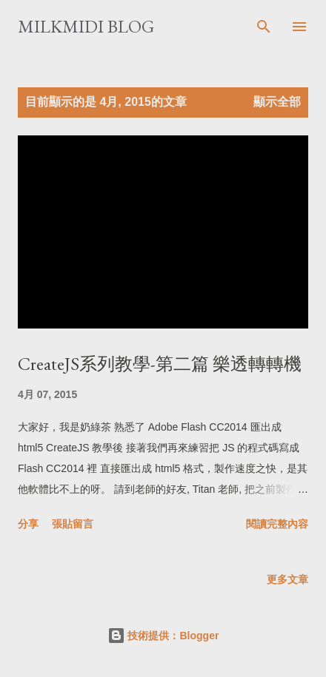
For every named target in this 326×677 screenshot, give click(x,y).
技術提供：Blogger (163, 635)
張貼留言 (72, 523)
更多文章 (287, 579)
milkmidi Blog (86, 26)
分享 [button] (28, 523)
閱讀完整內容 (277, 523)
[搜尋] (264, 27)
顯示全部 (277, 101)
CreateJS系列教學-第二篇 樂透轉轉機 (160, 363)
